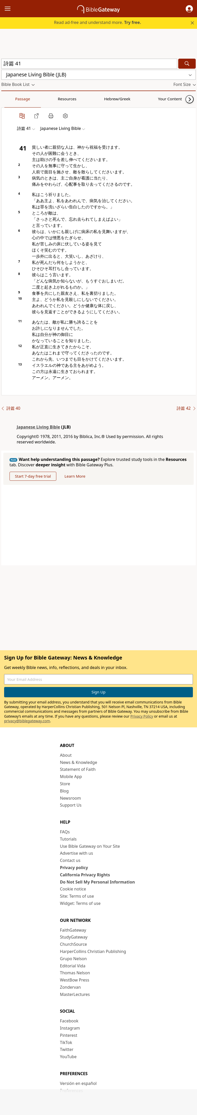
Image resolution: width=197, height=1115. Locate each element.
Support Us (71, 805)
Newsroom (70, 798)
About (65, 755)
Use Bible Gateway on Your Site (90, 846)
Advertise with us (76, 853)
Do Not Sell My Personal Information (97, 882)
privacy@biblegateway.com (27, 720)
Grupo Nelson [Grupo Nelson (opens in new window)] (73, 958)
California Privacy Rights (85, 875)
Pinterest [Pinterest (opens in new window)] (68, 1035)
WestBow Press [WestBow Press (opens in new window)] (74, 980)
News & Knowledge (78, 762)
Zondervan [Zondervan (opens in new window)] (70, 987)
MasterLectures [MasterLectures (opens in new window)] (75, 994)
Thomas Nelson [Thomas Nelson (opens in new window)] (75, 973)
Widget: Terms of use (80, 903)
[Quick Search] (89, 64)
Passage (12, 98)
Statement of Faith (78, 769)
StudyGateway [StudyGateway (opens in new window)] (73, 937)
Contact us (70, 860)
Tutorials (68, 839)
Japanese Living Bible (38, 427)
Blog (64, 791)
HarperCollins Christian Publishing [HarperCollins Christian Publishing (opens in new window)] (93, 951)
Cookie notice (73, 889)
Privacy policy (74, 867)
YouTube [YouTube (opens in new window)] (68, 1056)
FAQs (65, 832)
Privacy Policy (141, 716)
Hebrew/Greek (68, 98)
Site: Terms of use (77, 896)
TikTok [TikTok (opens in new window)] (66, 1042)
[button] (189, 8)
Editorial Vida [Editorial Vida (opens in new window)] (72, 966)
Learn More (75, 476)
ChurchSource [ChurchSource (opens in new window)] (73, 944)
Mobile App (71, 776)
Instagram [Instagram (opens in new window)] (70, 1028)
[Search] (187, 64)
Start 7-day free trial (33, 476)
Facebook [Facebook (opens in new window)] (69, 1021)
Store (65, 784)
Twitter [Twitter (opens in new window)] (66, 1049)
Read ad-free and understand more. (97, 22)
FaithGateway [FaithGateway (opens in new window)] (73, 930)
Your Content (102, 98)
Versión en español (78, 1083)
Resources (38, 98)
